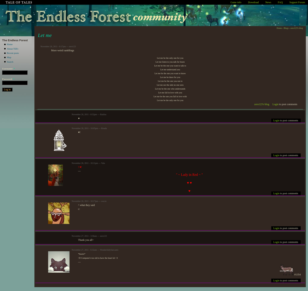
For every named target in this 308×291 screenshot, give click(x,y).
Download (253, 2)
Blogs (286, 28)
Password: (8, 79)
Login (275, 104)
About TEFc (13, 48)
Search (10, 61)
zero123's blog (296, 28)
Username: (8, 68)
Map (9, 57)
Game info (236, 2)
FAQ (280, 2)
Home (10, 44)
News (268, 2)
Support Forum (297, 2)
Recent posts (13, 53)
